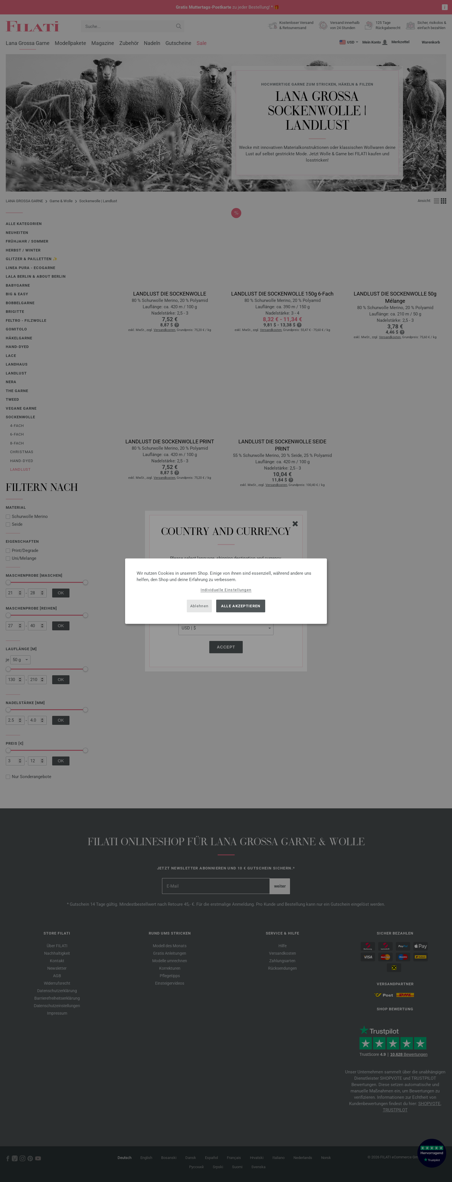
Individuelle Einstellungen (226, 589)
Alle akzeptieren (241, 606)
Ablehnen (199, 606)
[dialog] (226, 591)
